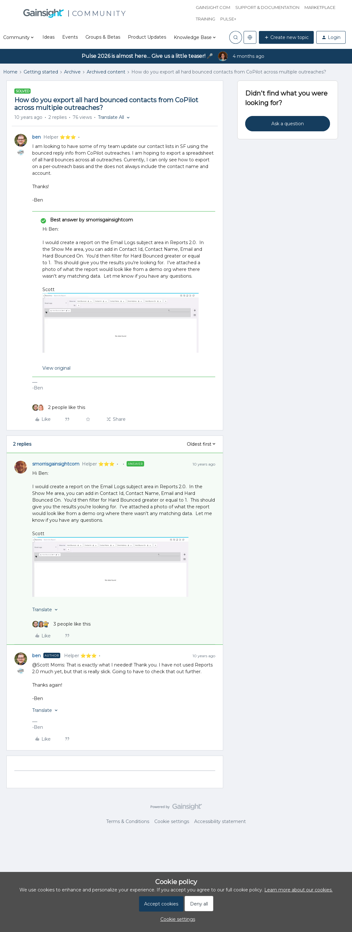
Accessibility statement (220, 821)
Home (10, 72)
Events (70, 37)
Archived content (106, 72)
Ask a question (287, 124)
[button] (286, 37)
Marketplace (319, 7)
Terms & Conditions (127, 821)
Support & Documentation (267, 7)
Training (205, 18)
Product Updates (147, 37)
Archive (72, 72)
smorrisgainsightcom (55, 464)
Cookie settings (171, 821)
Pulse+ (228, 18)
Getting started (41, 72)
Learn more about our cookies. (298, 890)
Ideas (48, 37)
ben (36, 137)
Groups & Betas (102, 37)
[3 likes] (61, 624)
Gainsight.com (213, 7)
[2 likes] (58, 407)
